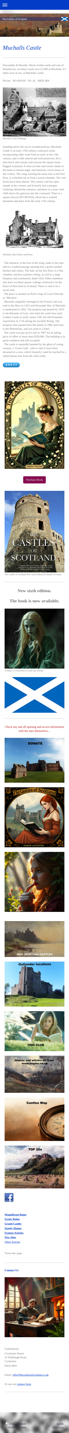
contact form (24, 1384)
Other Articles (12, 1241)
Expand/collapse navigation (34, 5)
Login (60, 1423)
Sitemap (21, 1423)
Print (11, 1423)
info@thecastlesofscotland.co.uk (31, 1374)
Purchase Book (34, 479)
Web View (57, 1427)
